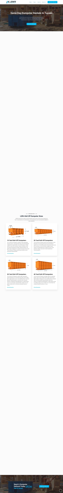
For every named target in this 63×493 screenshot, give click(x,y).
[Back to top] (60, 490)
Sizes (30, 2)
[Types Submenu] (35, 2)
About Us (39, 2)
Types (34, 2)
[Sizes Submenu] (31, 2)
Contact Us (44, 2)
